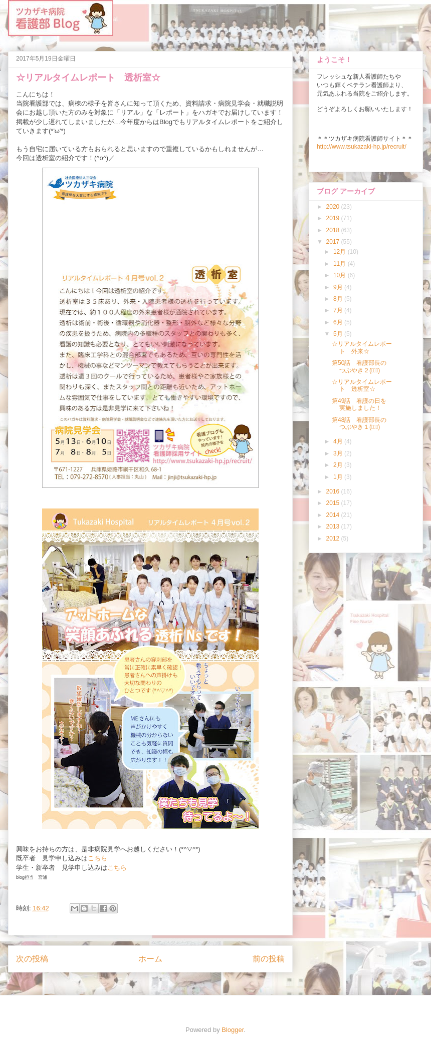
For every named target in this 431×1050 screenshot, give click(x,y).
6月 (338, 322)
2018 (333, 230)
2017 (333, 241)
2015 (333, 502)
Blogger (233, 1029)
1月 (338, 476)
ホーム (150, 958)
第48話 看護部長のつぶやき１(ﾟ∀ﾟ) (359, 423)
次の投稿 (32, 958)
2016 (333, 491)
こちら (97, 858)
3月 (338, 453)
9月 (338, 287)
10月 (340, 275)
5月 (338, 333)
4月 (338, 441)
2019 (333, 218)
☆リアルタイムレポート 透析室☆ (362, 385)
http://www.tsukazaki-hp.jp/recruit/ (361, 146)
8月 (338, 298)
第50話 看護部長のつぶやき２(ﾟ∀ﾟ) (359, 366)
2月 (338, 464)
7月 (338, 310)
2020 (333, 206)
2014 (333, 514)
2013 (333, 526)
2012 (333, 538)
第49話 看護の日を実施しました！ (359, 404)
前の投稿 (269, 958)
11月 (340, 263)
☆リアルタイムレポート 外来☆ (362, 347)
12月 (340, 251)
